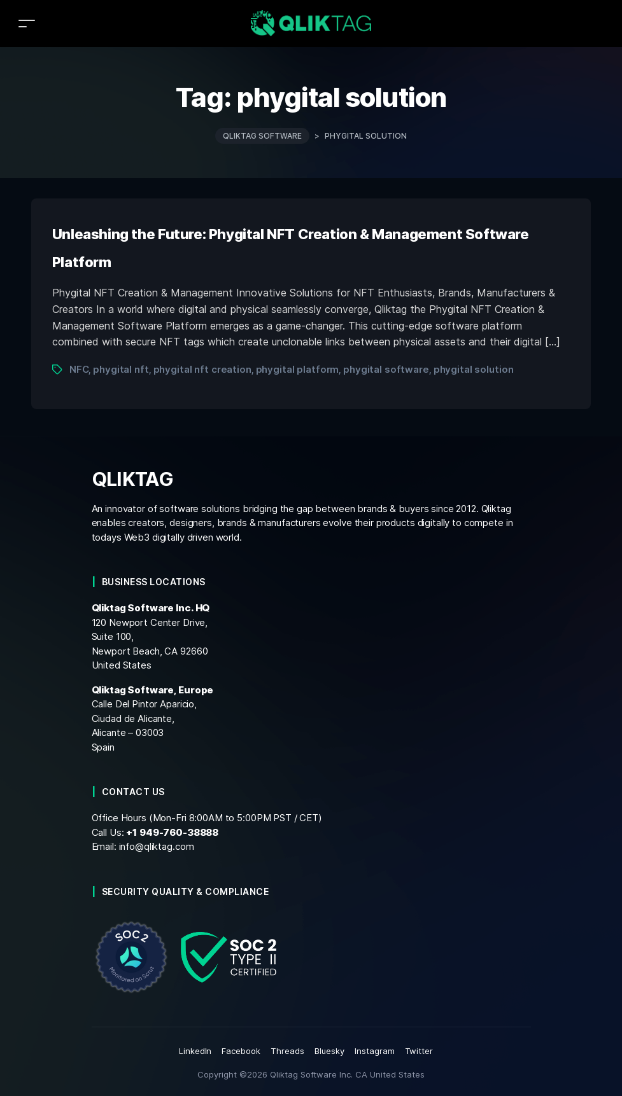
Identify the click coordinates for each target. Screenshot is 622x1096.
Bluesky (329, 1051)
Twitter (419, 1051)
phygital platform (297, 369)
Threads (287, 1051)
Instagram (375, 1051)
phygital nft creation (202, 369)
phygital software (386, 369)
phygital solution (474, 369)
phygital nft (120, 369)
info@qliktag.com (156, 846)
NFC (79, 369)
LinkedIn (195, 1051)
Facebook (241, 1051)
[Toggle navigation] (26, 23)
